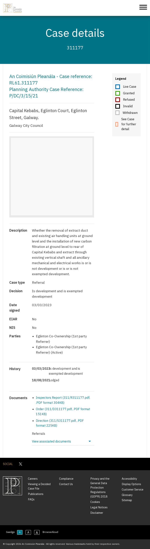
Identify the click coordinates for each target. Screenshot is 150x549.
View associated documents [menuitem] (51, 441)
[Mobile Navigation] (143, 8)
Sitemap (127, 500)
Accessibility (129, 478)
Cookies (95, 502)
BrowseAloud (50, 532)
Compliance (66, 478)
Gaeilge (10, 532)
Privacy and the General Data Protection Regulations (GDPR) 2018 (99, 487)
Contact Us (66, 484)
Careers (33, 478)
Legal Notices (99, 507)
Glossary (127, 495)
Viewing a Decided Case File (39, 486)
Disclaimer (96, 513)
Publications (35, 494)
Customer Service (132, 489)
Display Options (131, 484)
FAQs (31, 499)
